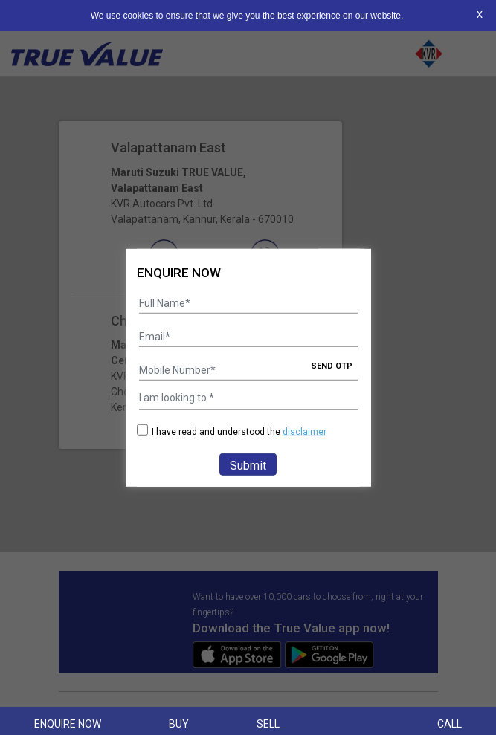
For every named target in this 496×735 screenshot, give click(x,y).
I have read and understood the (231, 431)
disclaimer (304, 432)
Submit (248, 466)
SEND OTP (331, 366)
